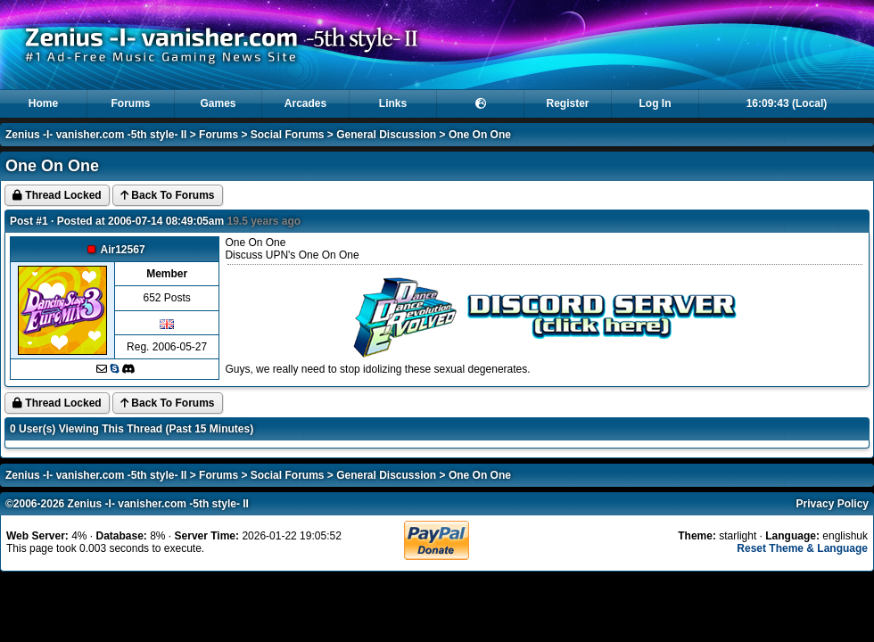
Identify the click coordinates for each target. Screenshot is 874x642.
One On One (480, 134)
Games (217, 103)
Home (43, 103)
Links (393, 103)
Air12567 (123, 249)
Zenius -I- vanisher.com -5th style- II (95, 134)
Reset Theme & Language (802, 548)
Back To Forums (167, 195)
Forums (130, 103)
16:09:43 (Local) (787, 103)
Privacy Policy (832, 504)
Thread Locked (57, 195)
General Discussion (386, 134)
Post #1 (29, 221)
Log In (655, 103)
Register (567, 103)
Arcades (305, 103)
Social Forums (288, 134)
